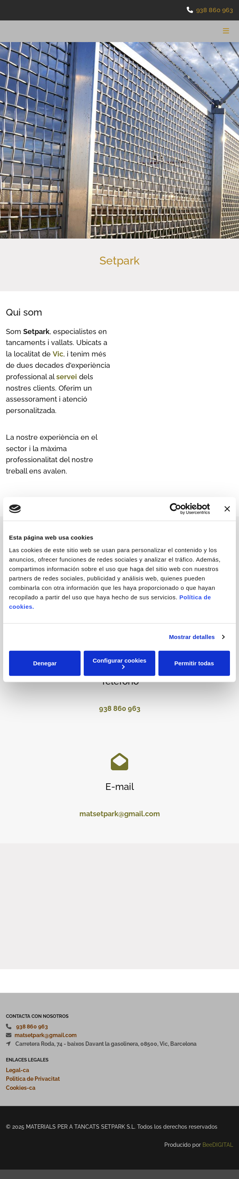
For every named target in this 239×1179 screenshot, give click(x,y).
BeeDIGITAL (217, 1145)
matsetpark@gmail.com (119, 814)
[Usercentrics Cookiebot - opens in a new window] (175, 509)
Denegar (45, 663)
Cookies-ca (20, 1088)
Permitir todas (194, 663)
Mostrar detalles (192, 637)
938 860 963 (214, 10)
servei (66, 377)
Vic (58, 354)
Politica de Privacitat (33, 1079)
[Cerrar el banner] (227, 509)
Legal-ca (17, 1070)
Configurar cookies (120, 663)
